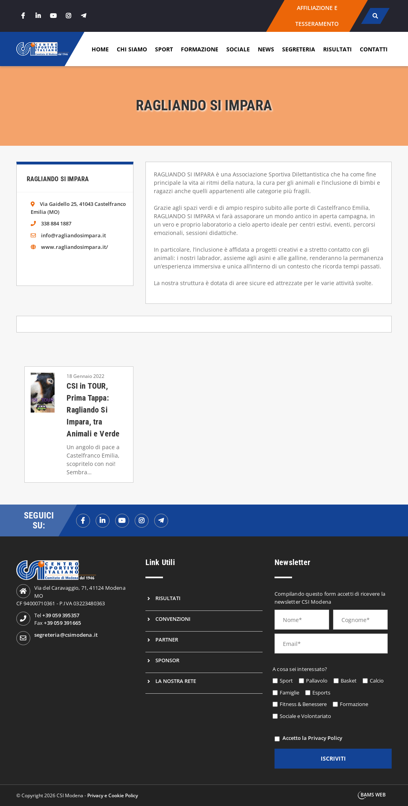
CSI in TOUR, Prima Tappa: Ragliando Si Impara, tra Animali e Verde (93, 409)
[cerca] (375, 16)
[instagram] (68, 16)
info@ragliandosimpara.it (73, 235)
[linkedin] (38, 16)
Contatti (374, 49)
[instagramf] (142, 521)
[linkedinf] (103, 521)
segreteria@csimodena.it (66, 634)
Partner (166, 639)
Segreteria (298, 49)
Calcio (377, 680)
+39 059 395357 (60, 615)
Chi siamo (132, 49)
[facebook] (23, 16)
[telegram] (83, 16)
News (266, 49)
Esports (321, 692)
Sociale (238, 49)
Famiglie (289, 692)
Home (100, 49)
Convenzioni (172, 618)
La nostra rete (175, 681)
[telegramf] (161, 521)
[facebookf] (83, 521)
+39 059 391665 (62, 622)
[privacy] (277, 738)
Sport (164, 49)
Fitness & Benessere (303, 704)
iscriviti (333, 758)
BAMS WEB (373, 794)
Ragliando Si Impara (58, 179)
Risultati (337, 49)
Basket (349, 680)
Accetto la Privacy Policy (312, 737)
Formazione (199, 49)
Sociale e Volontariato (305, 716)
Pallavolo (317, 680)
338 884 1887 (56, 223)
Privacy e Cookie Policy (112, 795)
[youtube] (53, 16)
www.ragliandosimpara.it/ (74, 246)
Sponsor (167, 660)
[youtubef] (122, 521)
